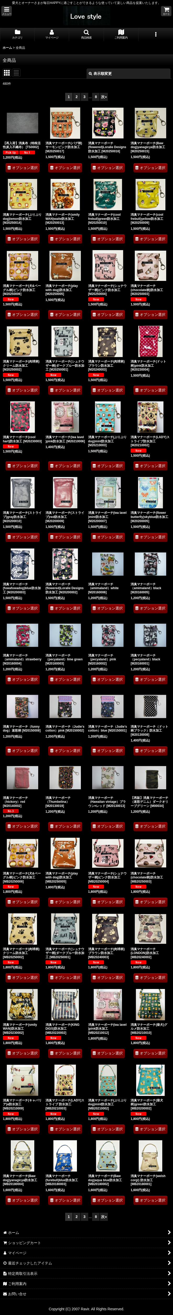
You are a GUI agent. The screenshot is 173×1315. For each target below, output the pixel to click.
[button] (6, 11)
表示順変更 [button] (100, 73)
